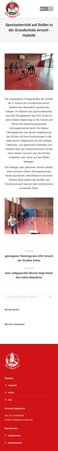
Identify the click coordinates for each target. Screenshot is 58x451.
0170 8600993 (16, 415)
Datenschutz (15, 442)
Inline (11, 392)
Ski (10, 399)
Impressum (14, 435)
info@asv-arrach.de (22, 419)
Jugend (12, 385)
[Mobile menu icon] (46, 9)
